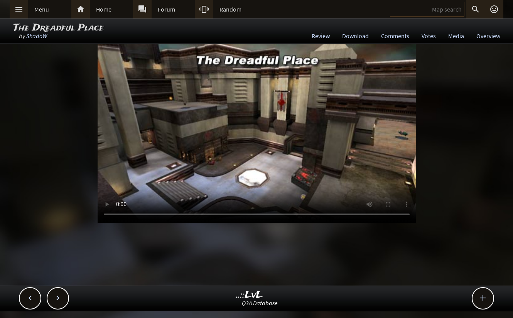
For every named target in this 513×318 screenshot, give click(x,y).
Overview (488, 36)
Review (321, 36)
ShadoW (36, 36)
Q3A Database (260, 303)
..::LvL (249, 295)
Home (103, 9)
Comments (395, 36)
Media (456, 36)
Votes (429, 36)
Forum (166, 9)
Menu (41, 9)
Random (230, 9)
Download (355, 36)
